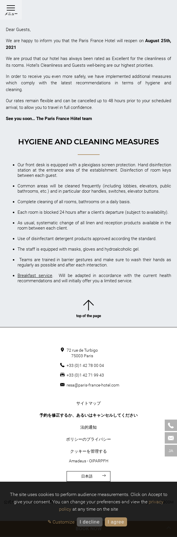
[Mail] (171, 438)
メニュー (11, 12)
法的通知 (88, 427)
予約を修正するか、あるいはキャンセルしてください (88, 415)
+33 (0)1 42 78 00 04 (85, 365)
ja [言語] (171, 451)
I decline (90, 521)
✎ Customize (61, 522)
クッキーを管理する (88, 451)
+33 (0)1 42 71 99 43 (85, 375)
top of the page (88, 310)
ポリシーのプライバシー (88, 439)
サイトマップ (88, 403)
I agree (115, 521)
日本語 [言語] (93, 476)
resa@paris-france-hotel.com (93, 385)
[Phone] (171, 425)
